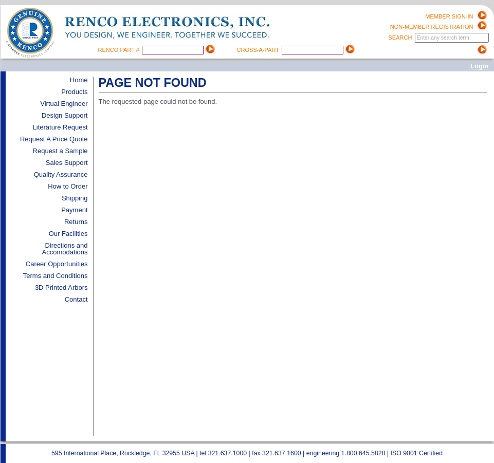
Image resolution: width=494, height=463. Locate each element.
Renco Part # (119, 50)
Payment (74, 210)
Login (479, 66)
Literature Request (60, 127)
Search (400, 37)
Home (79, 80)
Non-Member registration (431, 27)
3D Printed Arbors (61, 287)
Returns (76, 222)
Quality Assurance (61, 174)
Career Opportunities (57, 264)
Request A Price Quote (54, 139)
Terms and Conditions (55, 276)
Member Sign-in (449, 16)
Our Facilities (68, 233)
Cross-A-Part (259, 50)
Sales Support (67, 162)
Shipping (75, 198)
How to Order (67, 186)
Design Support (65, 115)
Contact (76, 299)
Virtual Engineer (63, 103)
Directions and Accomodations (65, 249)
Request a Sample (60, 151)
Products (74, 92)
